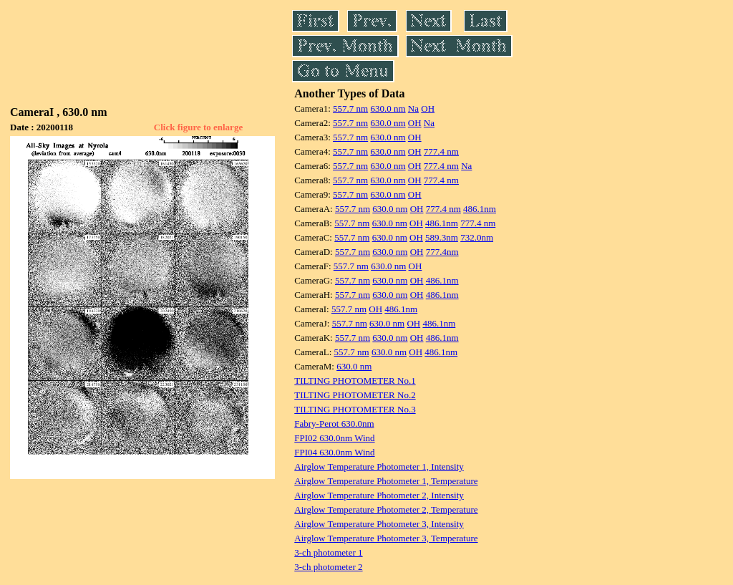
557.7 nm (350, 108)
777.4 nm (441, 151)
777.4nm (442, 251)
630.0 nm (387, 108)
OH (428, 108)
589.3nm (441, 237)
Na (413, 108)
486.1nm (479, 208)
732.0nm (476, 237)
